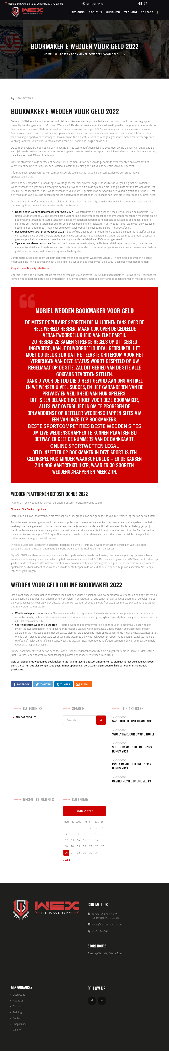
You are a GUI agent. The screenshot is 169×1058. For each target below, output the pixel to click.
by (13, 98)
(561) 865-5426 (92, 4)
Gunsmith (18, 1006)
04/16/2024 (120, 716)
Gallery (17, 1030)
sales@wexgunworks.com (107, 924)
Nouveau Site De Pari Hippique (28, 509)
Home (48, 54)
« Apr (66, 860)
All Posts (61, 54)
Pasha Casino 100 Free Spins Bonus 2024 (131, 766)
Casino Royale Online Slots (131, 781)
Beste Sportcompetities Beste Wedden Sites (84, 426)
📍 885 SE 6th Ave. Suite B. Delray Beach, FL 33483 (33, 3)
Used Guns (19, 994)
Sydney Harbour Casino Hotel (133, 734)
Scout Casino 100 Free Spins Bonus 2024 (132, 749)
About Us (18, 1000)
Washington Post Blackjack (132, 721)
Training (17, 1012)
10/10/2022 (24, 98)
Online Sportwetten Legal (84, 445)
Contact (17, 1018)
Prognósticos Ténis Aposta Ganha (30, 268)
